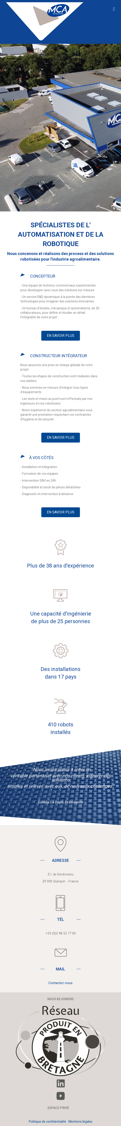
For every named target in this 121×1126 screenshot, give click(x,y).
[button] (60, 336)
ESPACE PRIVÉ (58, 1108)
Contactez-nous (60, 983)
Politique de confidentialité (47, 1121)
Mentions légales (80, 1121)
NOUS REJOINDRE (60, 999)
